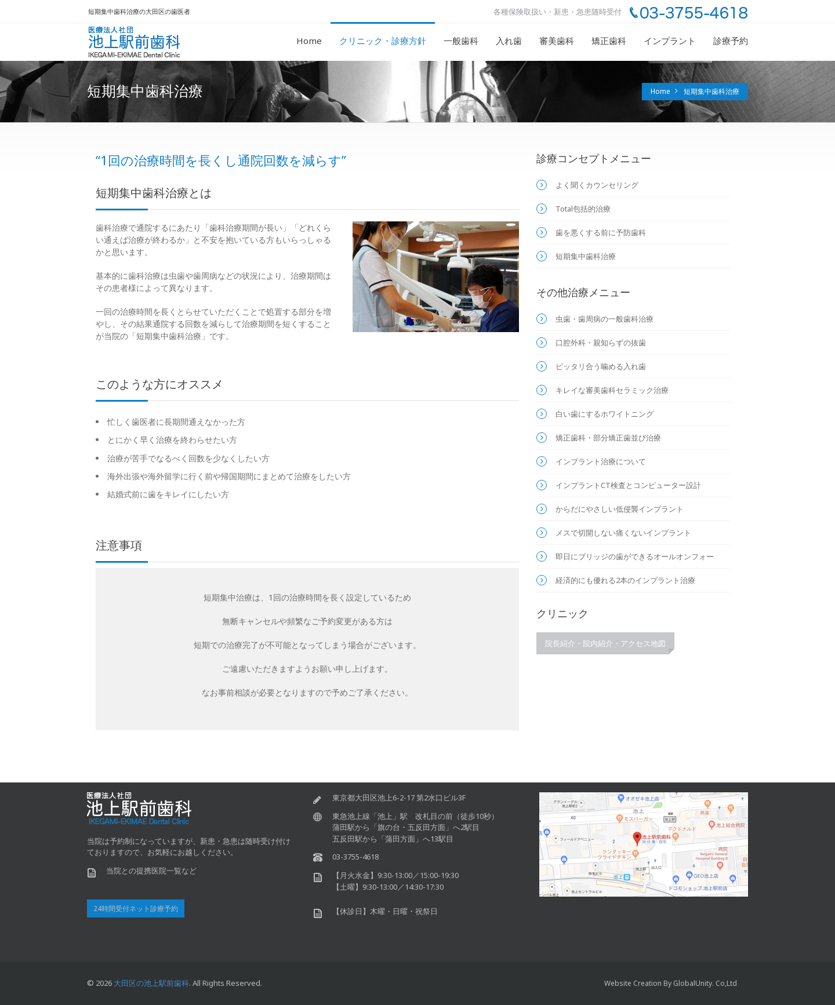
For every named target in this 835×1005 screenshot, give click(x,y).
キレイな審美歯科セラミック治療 (612, 390)
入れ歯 (509, 40)
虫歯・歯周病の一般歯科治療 (605, 319)
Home (309, 40)
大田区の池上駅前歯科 (151, 983)
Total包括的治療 (583, 208)
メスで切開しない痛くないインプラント (623, 532)
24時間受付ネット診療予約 (135, 908)
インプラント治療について (601, 461)
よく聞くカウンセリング (597, 185)
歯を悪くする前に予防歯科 (601, 232)
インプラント (670, 40)
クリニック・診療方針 (382, 40)
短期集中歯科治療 (711, 91)
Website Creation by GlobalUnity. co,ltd (670, 983)
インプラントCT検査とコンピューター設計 (628, 485)
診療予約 (730, 40)
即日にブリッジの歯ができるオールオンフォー (635, 556)
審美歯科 (556, 40)
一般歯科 (461, 40)
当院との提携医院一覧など (151, 870)
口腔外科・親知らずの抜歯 (601, 342)
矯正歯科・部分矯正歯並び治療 (608, 437)
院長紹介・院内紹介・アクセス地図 (605, 643)
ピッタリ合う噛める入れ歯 (601, 366)
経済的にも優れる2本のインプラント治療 (625, 580)
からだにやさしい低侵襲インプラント (620, 509)
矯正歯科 (608, 40)
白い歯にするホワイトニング (605, 414)
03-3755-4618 (355, 856)
